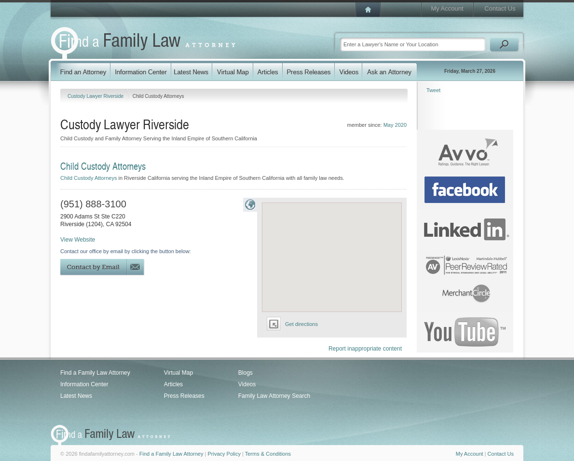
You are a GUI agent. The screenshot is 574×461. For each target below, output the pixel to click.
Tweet (433, 90)
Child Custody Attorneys (88, 178)
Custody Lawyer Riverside (96, 96)
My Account (447, 8)
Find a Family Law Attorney (95, 372)
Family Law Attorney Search (274, 396)
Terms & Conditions (268, 454)
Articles (173, 384)
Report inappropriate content (365, 348)
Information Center (84, 384)
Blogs (245, 372)
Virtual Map (178, 372)
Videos (247, 384)
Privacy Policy (223, 454)
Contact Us (499, 8)
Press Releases (184, 396)
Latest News (76, 396)
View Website (77, 239)
